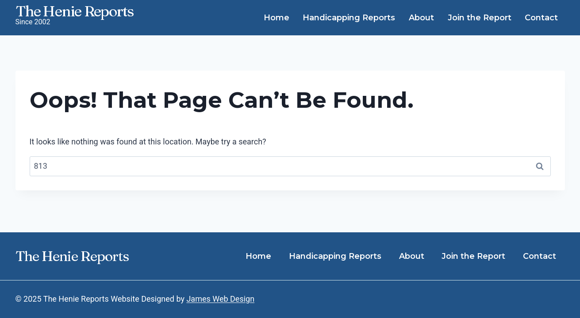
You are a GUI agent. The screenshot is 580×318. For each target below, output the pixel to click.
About (421, 18)
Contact (541, 18)
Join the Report (479, 18)
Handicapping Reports (349, 18)
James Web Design (220, 298)
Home (276, 18)
